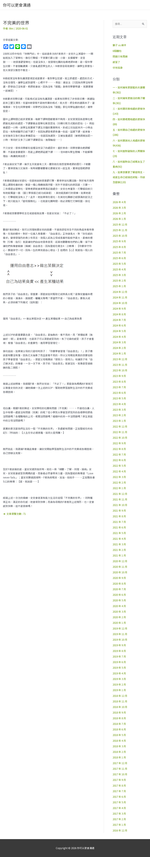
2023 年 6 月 (119, 393)
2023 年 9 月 (119, 376)
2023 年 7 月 (119, 387)
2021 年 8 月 (119, 516)
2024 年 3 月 (119, 342)
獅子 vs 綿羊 (119, 45)
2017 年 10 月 (120, 774)
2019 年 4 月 (119, 673)
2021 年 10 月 (120, 505)
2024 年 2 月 (119, 348)
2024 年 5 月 (119, 331)
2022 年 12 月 (120, 426)
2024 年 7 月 (119, 320)
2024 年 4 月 (119, 337)
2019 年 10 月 (120, 639)
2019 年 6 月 (119, 662)
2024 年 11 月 (120, 297)
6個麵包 (117, 51)
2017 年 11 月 (120, 768)
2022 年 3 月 (119, 477)
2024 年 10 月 (120, 303)
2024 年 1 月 (119, 353)
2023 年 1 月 (119, 421)
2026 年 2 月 (119, 213)
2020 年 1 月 (119, 623)
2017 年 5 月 (119, 802)
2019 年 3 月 (119, 679)
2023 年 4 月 (119, 404)
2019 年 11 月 (120, 634)
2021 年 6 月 (119, 527)
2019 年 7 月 (119, 656)
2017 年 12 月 (120, 763)
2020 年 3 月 (119, 611)
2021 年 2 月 (119, 550)
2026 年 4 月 (119, 202)
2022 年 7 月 (119, 454)
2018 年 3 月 (119, 746)
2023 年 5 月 (119, 398)
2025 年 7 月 (119, 252)
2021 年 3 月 (119, 544)
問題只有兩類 (120, 56)
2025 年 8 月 (119, 247)
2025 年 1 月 (119, 286)
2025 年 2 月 (119, 280)
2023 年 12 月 (120, 359)
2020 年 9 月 (119, 578)
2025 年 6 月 (119, 258)
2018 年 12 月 (120, 696)
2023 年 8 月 (119, 381)
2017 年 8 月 (119, 785)
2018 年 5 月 (119, 735)
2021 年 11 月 (120, 499)
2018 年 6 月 (119, 729)
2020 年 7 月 (119, 589)
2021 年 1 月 (119, 555)
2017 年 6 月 (119, 796)
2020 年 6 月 (119, 595)
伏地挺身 (118, 67)
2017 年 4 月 (119, 808)
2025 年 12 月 (120, 224)
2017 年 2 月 (119, 819)
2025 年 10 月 (120, 235)
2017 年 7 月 (119, 791)
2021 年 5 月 (119, 533)
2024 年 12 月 (120, 292)
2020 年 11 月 (120, 566)
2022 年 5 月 (119, 465)
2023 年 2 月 (119, 415)
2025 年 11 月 (120, 230)
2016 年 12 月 (120, 830)
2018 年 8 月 (119, 718)
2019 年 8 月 (119, 651)
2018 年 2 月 (119, 752)
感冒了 (116, 62)
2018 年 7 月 (119, 724)
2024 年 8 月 (119, 314)
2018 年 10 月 (120, 707)
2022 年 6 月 (119, 460)
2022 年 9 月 (119, 443)
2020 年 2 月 (119, 617)
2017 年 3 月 (119, 813)
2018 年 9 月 (119, 712)
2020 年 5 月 (119, 600)
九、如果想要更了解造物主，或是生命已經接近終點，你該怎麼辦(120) (129, 177)
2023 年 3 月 (119, 409)
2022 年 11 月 (120, 432)
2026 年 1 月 (119, 219)
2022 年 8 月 (119, 449)
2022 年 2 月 (119, 482)
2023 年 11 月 (120, 365)
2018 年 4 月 (119, 740)
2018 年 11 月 (120, 701)
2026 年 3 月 (119, 207)
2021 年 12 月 (120, 494)
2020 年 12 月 (120, 561)
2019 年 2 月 (119, 684)
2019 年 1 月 (119, 690)
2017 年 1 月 (119, 824)
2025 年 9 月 (119, 241)
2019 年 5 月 (119, 667)
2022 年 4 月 (119, 471)
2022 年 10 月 (120, 437)
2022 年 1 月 (119, 488)
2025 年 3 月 (119, 275)
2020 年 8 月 (119, 583)
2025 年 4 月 (119, 269)
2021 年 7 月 (119, 522)
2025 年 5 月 (119, 263)
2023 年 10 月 (120, 370)
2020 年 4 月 (119, 606)
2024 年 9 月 (119, 308)
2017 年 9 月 (119, 780)
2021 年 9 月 (119, 510)
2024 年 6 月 (119, 325)
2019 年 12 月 (120, 628)
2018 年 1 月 (119, 757)
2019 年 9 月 (119, 645)
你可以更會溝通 (17, 5)
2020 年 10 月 (120, 572)
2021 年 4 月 (119, 538)
